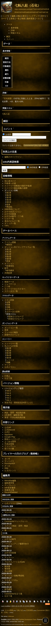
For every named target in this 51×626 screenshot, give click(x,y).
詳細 (13, 30)
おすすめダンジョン (13, 212)
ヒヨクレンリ (10, 470)
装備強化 (10, 266)
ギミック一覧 (10, 223)
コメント (10, 39)
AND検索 (32, 167)
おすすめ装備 (10, 214)
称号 (6, 268)
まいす (7, 459)
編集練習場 (9, 483)
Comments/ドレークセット (16, 521)
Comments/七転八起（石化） (36, 145)
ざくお (7, 466)
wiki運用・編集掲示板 (13, 415)
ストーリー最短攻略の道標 (15, 188)
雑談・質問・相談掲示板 (14, 413)
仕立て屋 (8, 378)
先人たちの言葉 (11, 346)
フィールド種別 (11, 332)
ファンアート (10, 446)
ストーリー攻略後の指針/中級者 (18, 186)
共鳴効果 (8, 273)
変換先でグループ (16, 319)
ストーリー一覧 (11, 343)
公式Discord (9, 430)
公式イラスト (10, 367)
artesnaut (11, 616)
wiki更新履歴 (9, 488)
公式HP (7, 427)
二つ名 (7, 286)
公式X (7, 432)
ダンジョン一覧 (11, 328)
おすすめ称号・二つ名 (14, 216)
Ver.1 (8, 400)
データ (9, 24)
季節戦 (9, 207)
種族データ (9, 282)
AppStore (8, 434)
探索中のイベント (12, 335)
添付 (43, 16)
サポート (10, 309)
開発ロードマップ (12, 439)
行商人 (7, 376)
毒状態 (7, 569)
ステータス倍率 (13, 312)
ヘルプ (39, 18)
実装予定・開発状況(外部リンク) (18, 402)
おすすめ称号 (10, 539)
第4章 (8, 200)
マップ (7, 365)
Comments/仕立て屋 (13, 594)
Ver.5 (8, 391)
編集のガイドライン (13, 157)
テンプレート (10, 485)
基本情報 (14, 28)
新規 (12, 18)
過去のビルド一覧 (12, 221)
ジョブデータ (10, 284)
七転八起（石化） (28, 5)
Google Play (9, 437)
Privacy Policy (27, 624)
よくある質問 (10, 441)
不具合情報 (9, 444)
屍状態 (7, 566)
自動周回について (12, 209)
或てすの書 (9, 448)
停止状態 (8, 571)
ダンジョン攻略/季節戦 (14, 576)
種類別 (9, 244)
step (6, 468)
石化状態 (8, 98)
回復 (8, 305)
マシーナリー (10, 512)
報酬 (8, 362)
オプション (9, 263)
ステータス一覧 (11, 291)
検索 (23, 18)
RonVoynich (9, 463)
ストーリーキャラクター (14, 289)
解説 (8, 36)
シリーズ (10, 360)
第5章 (8, 202)
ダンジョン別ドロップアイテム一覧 (19, 247)
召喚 (8, 307)
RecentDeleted (10, 492)
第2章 (8, 195)
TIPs (6, 226)
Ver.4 (8, 393)
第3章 (8, 197)
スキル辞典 (9, 300)
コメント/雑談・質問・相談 (16, 526)
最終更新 (30, 18)
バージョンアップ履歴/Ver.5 (16, 544)
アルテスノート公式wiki (14, 562)
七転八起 (6, 114)
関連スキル (15, 33)
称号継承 (10, 270)
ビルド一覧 (9, 218)
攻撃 (8, 302)
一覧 (18, 18)
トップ (5, 16)
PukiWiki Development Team (27, 619)
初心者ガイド (10, 181)
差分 (24, 16)
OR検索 (43, 167)
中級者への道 (10, 183)
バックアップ (33, 16)
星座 (8, 204)
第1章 (8, 193)
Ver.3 (8, 395)
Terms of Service (35, 624)
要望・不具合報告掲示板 (14, 417)
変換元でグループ (16, 316)
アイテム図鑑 (10, 242)
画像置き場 (9, 490)
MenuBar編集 (10, 480)
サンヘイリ (9, 461)
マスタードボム (11, 580)
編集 (14, 16)
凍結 (19, 16)
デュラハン (9, 557)
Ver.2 (8, 398)
